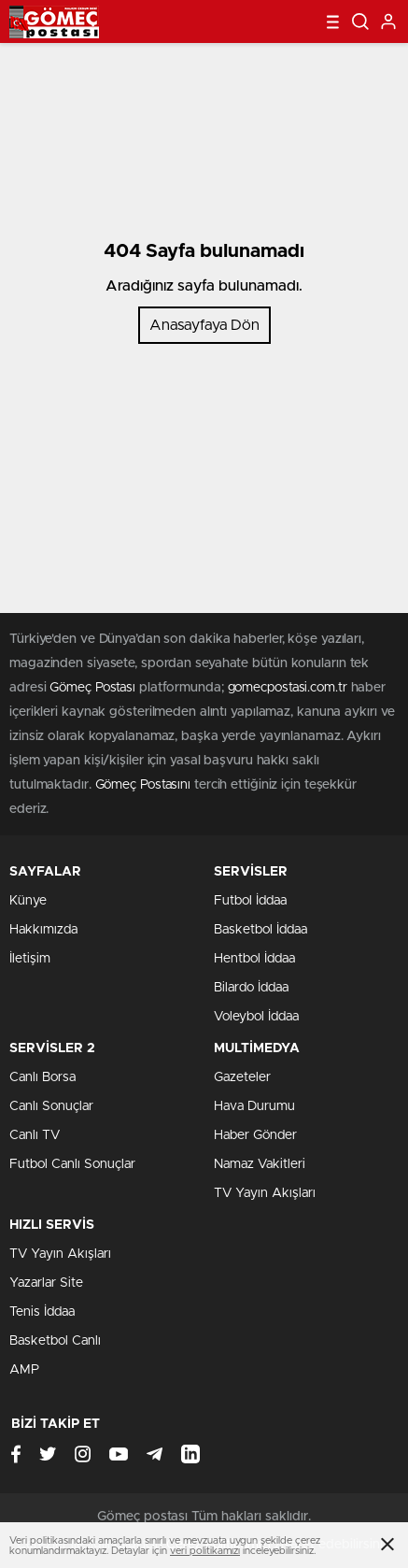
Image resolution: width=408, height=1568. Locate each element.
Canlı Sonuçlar (51, 1106)
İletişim (29, 958)
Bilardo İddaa (251, 987)
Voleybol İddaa (256, 1016)
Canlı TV (34, 1135)
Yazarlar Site (46, 1283)
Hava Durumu (254, 1106)
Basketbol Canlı (55, 1340)
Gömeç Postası (92, 687)
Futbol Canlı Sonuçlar (72, 1164)
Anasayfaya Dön (204, 325)
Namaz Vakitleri (259, 1164)
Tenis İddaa (42, 1312)
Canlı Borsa (42, 1077)
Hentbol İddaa (254, 958)
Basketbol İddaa (260, 929)
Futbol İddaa (250, 900)
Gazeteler (242, 1077)
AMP (24, 1369)
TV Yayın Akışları (265, 1193)
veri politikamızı (205, 1551)
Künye (28, 900)
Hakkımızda (43, 929)
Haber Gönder (255, 1135)
